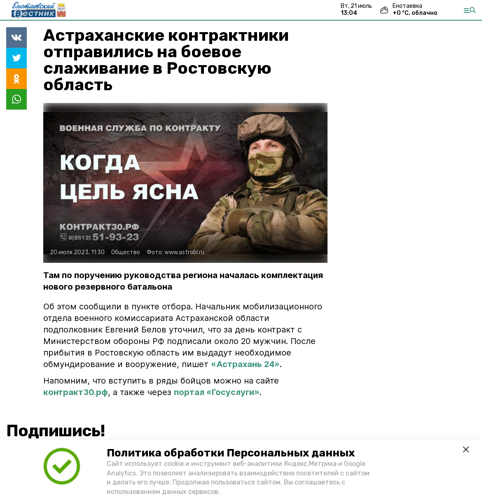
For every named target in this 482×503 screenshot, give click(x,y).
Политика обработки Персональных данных (231, 453)
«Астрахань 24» (245, 364)
